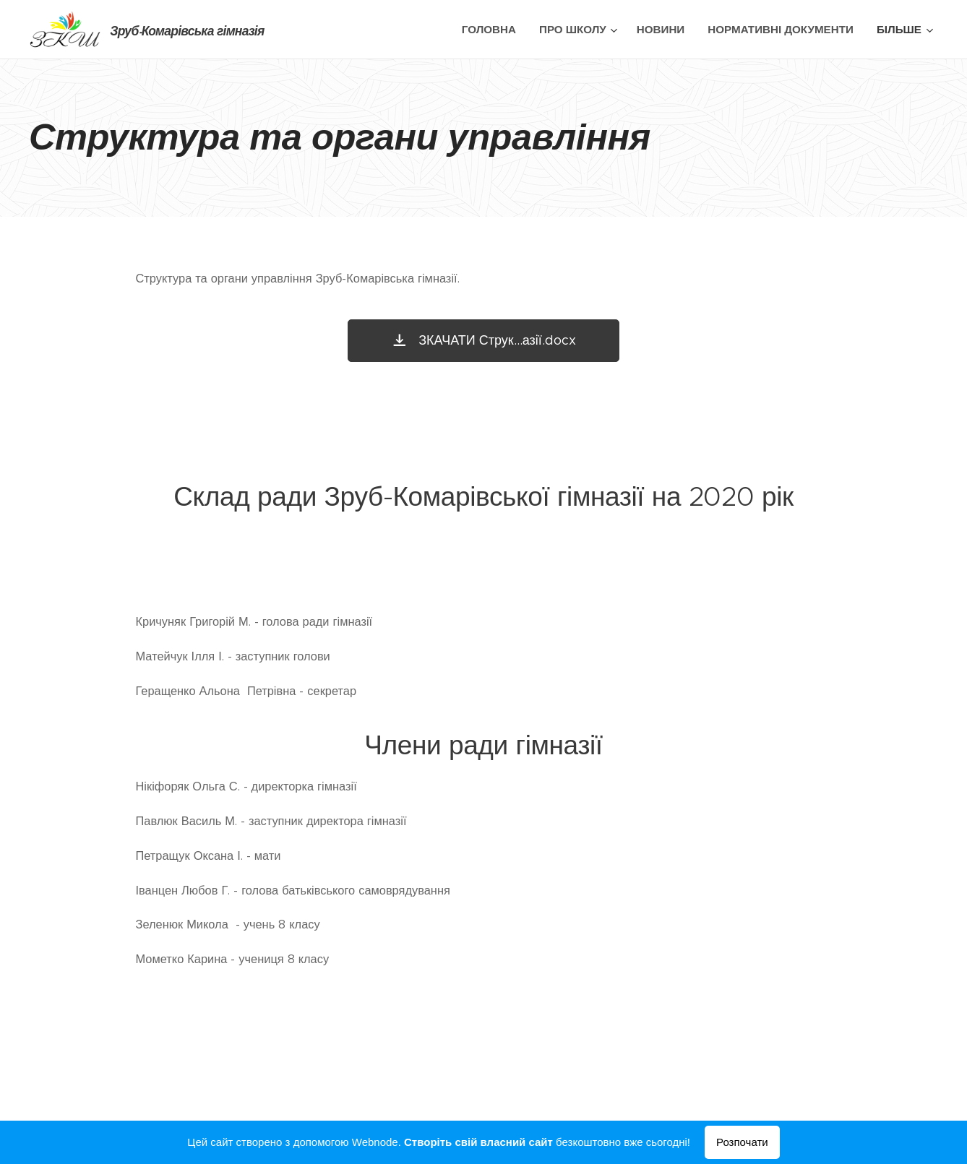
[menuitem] (493, 30)
